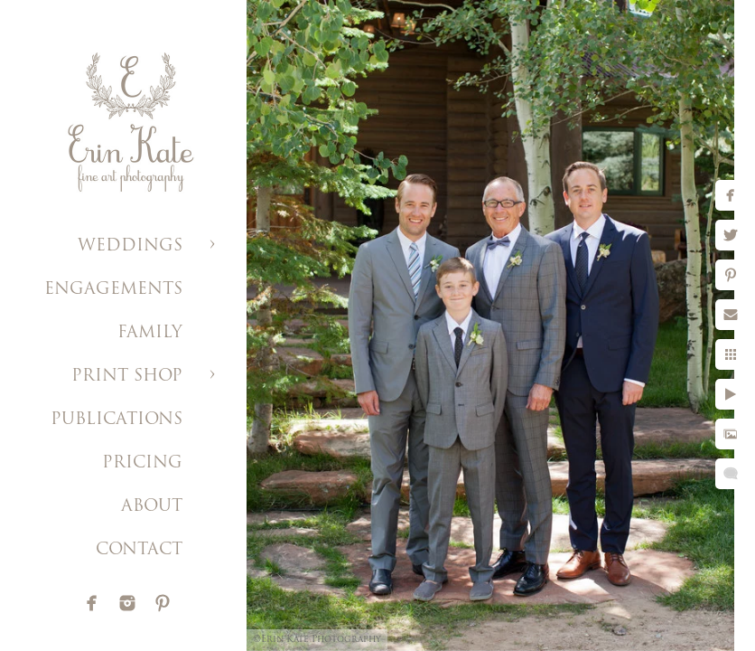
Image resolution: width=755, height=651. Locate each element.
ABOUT (151, 506)
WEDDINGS (130, 246)
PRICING (142, 463)
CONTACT (139, 550)
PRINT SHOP (126, 376)
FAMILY (149, 333)
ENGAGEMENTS (113, 289)
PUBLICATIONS (116, 420)
